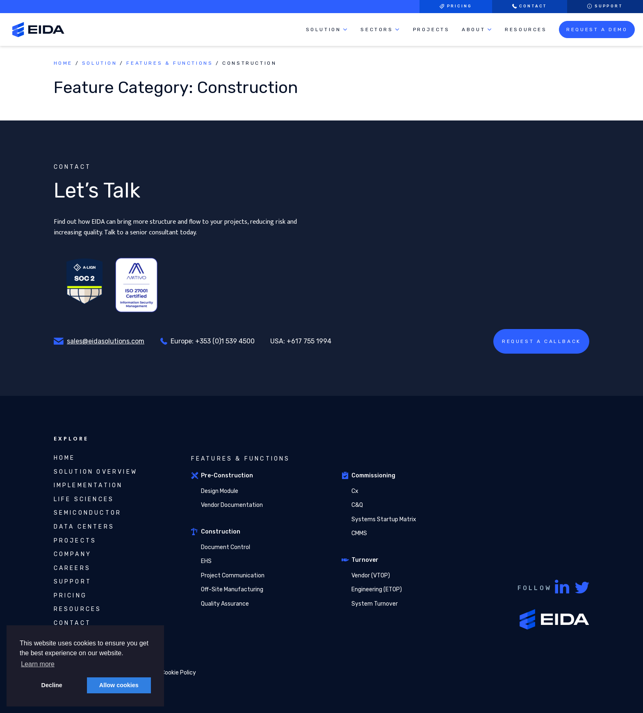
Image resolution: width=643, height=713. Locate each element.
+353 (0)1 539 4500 (225, 341)
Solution (99, 63)
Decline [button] (51, 685)
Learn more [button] (38, 664)
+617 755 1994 (309, 341)
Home (63, 63)
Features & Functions (169, 63)
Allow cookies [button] (119, 685)
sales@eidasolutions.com (105, 341)
